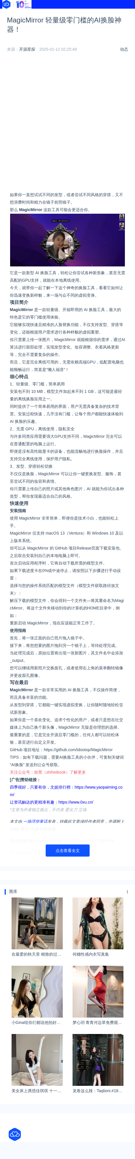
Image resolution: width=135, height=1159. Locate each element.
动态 (124, 49)
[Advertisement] (67, 123)
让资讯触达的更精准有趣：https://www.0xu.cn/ (51, 802)
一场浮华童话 (35, 821)
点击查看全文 (68, 850)
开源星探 (27, 49)
